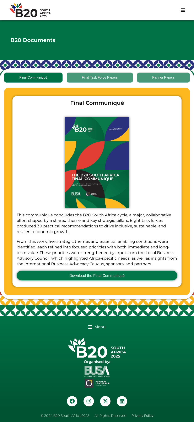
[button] (183, 10)
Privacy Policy (142, 416)
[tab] (33, 78)
